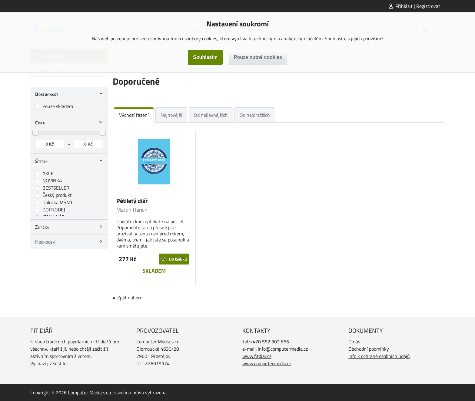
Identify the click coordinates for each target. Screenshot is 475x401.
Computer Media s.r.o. (90, 392)
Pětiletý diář (132, 200)
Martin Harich (132, 210)
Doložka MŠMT (57, 202)
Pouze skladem (57, 106)
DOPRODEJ (53, 209)
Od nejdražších (255, 115)
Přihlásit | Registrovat (417, 6)
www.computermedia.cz (266, 363)
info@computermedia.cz (283, 348)
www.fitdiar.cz (256, 356)
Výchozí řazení (134, 115)
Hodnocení (45, 241)
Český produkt (57, 195)
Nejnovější (171, 115)
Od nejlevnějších (211, 115)
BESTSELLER (55, 187)
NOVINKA (52, 180)
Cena (40, 122)
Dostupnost (46, 94)
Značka (42, 227)
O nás (354, 341)
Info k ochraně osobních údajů (379, 356)
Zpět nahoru (130, 297)
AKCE (48, 173)
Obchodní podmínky (368, 348)
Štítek (41, 161)
